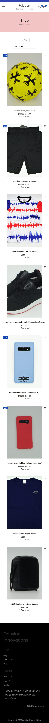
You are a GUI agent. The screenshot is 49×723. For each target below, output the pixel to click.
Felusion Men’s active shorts (24, 181)
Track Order (8, 681)
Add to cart (25, 116)
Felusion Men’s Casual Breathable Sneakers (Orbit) (24, 322)
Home (21, 24)
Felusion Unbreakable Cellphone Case (24, 392)
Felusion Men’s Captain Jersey (24, 252)
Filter (26, 40)
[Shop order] (24, 46)
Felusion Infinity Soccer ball (24, 111)
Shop (5, 664)
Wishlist (6, 685)
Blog (5, 655)
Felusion (24, 6)
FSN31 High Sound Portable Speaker (24, 604)
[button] (45, 55)
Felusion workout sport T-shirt (24, 533)
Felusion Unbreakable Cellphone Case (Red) (24, 463)
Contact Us (8, 660)
